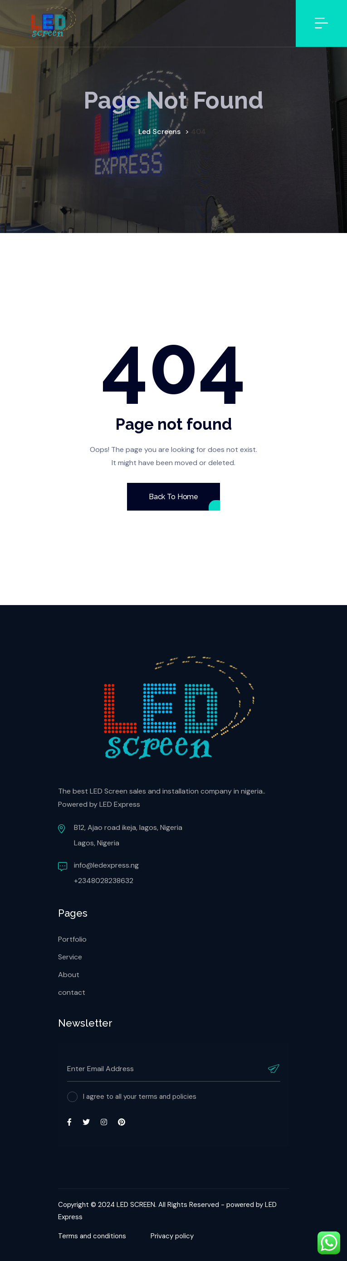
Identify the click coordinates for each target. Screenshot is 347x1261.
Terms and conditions (92, 1236)
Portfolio (72, 939)
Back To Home (173, 496)
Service (70, 957)
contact (71, 992)
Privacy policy (172, 1236)
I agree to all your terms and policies (139, 1096)
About (68, 974)
